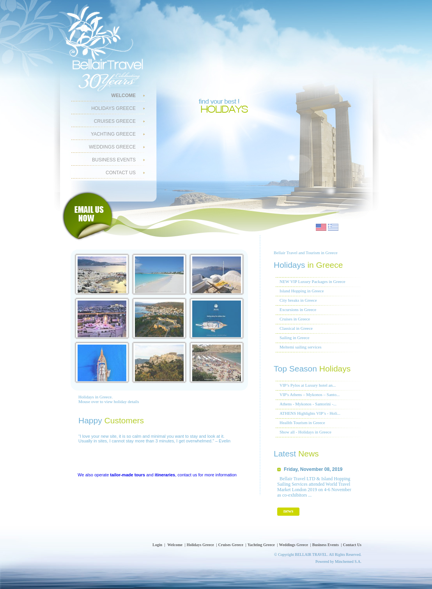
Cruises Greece (115, 121)
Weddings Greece (112, 147)
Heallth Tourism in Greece (302, 422)
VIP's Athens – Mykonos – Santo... (310, 394)
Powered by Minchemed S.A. (338, 561)
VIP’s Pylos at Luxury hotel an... (308, 385)
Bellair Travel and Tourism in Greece (306, 252)
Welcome (174, 545)
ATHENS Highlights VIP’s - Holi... (310, 413)
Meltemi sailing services (301, 347)
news (288, 511)
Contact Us (121, 172)
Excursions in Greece (298, 309)
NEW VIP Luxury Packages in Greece (312, 281)
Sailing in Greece (294, 337)
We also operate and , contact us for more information (157, 474)
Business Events (114, 160)
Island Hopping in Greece (302, 290)
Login (157, 545)
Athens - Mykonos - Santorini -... (308, 404)
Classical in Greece (296, 328)
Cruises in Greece (295, 319)
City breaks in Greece (298, 300)
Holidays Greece (113, 108)
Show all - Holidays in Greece (305, 432)
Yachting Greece (113, 134)
